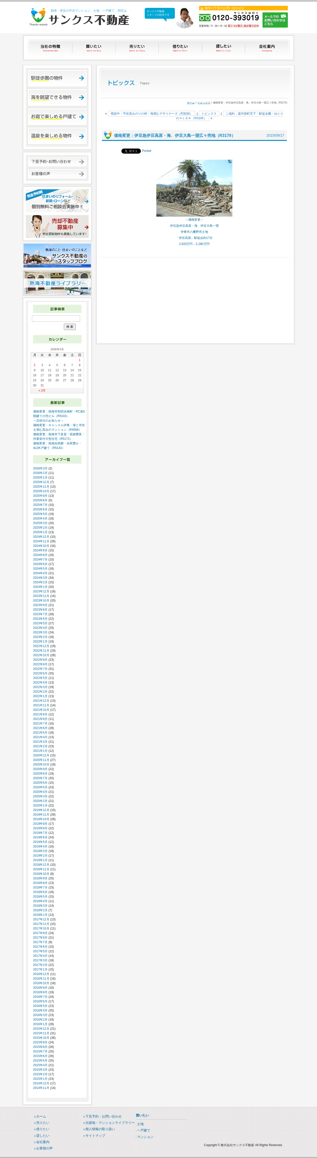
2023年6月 (40, 619)
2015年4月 (40, 1065)
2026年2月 (40, 473)
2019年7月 (40, 833)
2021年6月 (40, 728)
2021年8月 (40, 719)
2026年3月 (40, 468)
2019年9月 (40, 823)
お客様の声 (44, 1148)
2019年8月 (40, 828)
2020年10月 (41, 764)
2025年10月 (41, 491)
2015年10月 (41, 1038)
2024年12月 (41, 537)
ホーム (191, 102)
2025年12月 (41, 482)
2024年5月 (40, 568)
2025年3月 (40, 523)
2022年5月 (40, 678)
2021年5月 (40, 732)
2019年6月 (40, 837)
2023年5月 (40, 623)
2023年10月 (41, 600)
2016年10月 (41, 983)
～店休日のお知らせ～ (48, 420)
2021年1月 (40, 751)
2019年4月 (40, 846)
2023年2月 (40, 637)
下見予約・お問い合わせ (103, 1116)
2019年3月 (40, 851)
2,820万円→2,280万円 (194, 244)
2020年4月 (40, 792)
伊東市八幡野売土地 (194, 232)
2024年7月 (40, 559)
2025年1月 (40, 532)
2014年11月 (41, 1088)
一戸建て (143, 1130)
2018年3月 (40, 905)
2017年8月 (40, 937)
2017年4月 (40, 956)
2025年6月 (40, 509)
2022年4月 (40, 682)
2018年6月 (40, 892)
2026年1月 (40, 477)
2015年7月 (40, 1051)
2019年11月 (41, 814)
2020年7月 (40, 778)
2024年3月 (40, 578)
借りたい (181, 48)
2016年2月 (40, 1019)
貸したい (224, 48)
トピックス (204, 102)
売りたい (137, 48)
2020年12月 (41, 755)
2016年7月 (40, 997)
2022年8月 (40, 664)
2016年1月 (40, 1024)
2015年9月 (40, 1042)
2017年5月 (40, 951)
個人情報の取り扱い (100, 1129)
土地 (140, 1124)
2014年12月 (41, 1083)
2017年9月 (40, 933)
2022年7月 (40, 669)
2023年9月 (40, 605)
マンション (145, 1137)
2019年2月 (40, 855)
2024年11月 (41, 541)
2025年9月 (40, 496)
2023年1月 (40, 641)
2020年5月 (40, 787)
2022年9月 (40, 659)
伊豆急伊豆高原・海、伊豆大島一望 (194, 226)
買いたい (94, 48)
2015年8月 (40, 1047)
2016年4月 (40, 1010)
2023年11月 (41, 596)
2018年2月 (40, 910)
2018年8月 (40, 883)
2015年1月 (40, 1079)
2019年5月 (40, 842)
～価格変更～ (194, 219)
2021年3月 (40, 741)
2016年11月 (41, 978)
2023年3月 (40, 632)
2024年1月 (40, 587)
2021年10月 (41, 710)
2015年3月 (40, 1069)
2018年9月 (40, 878)
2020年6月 (40, 782)
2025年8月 (40, 500)
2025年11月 (41, 486)
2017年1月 (40, 969)
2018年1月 (40, 915)
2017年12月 (41, 919)
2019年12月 (41, 810)
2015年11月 (41, 1033)
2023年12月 (41, 591)
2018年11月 (41, 869)
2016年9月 (40, 987)
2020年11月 (41, 760)
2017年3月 (40, 960)
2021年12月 (41, 700)
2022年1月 (40, 696)
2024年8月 (40, 555)
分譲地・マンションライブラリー (110, 1123)
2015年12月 (41, 1028)
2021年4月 (40, 737)
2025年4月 (40, 518)
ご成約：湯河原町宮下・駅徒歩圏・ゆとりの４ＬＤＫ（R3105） (229, 116)
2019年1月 (40, 860)
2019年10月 (41, 819)
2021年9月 (40, 714)
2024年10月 (41, 546)
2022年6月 (40, 673)
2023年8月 (40, 609)
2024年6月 (40, 564)
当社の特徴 (51, 48)
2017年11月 (41, 924)
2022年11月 (41, 650)
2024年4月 (40, 573)
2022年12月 (41, 646)
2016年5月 (40, 1006)
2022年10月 (41, 655)
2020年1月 (40, 805)
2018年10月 (41, 874)
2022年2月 (40, 691)
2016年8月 (40, 992)
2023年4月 (40, 628)
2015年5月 (40, 1060)
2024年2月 (40, 582)
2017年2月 (40, 965)
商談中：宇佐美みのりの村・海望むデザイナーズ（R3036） (152, 113)
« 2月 (42, 390)
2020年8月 (40, 773)
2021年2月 (40, 746)
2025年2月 (40, 527)
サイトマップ (95, 1136)
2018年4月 (40, 901)
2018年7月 (40, 887)
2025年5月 (40, 514)
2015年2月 (40, 1074)
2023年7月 (40, 614)
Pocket (147, 151)
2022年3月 (40, 687)
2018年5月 (40, 896)
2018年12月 (41, 864)
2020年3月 (40, 796)
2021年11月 (41, 705)
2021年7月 (40, 723)
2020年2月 (40, 801)
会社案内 (267, 48)
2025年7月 (40, 505)
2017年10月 (41, 928)
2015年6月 (40, 1056)
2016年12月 (41, 974)
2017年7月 (40, 942)
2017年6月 (40, 946)
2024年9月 (40, 550)
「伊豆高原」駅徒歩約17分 (194, 238)
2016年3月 (40, 1015)
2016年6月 (40, 1001)
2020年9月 (40, 769)
